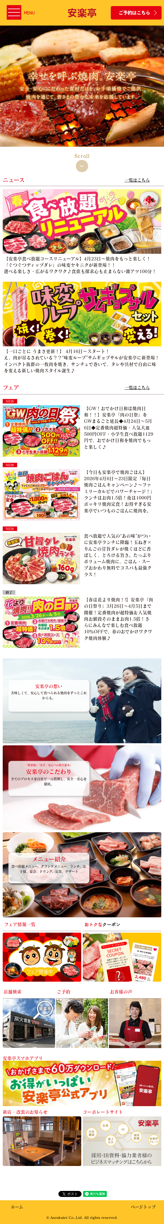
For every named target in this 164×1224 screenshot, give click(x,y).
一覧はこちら (137, 180)
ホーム (17, 1206)
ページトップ (143, 1206)
